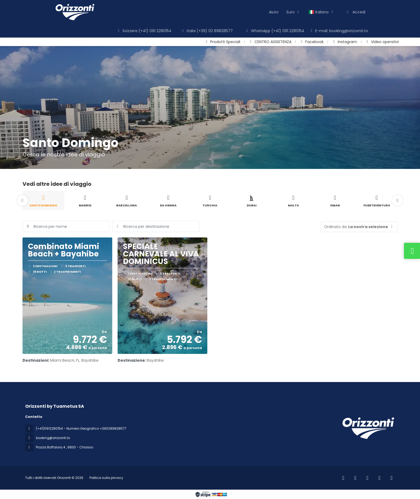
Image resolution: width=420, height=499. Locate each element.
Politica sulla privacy (106, 477)
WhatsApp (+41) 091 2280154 (274, 30)
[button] (22, 200)
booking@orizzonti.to (53, 438)
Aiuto (274, 12)
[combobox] (155, 226)
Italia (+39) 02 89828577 (207, 30)
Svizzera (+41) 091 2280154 (143, 30)
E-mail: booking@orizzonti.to (338, 30)
